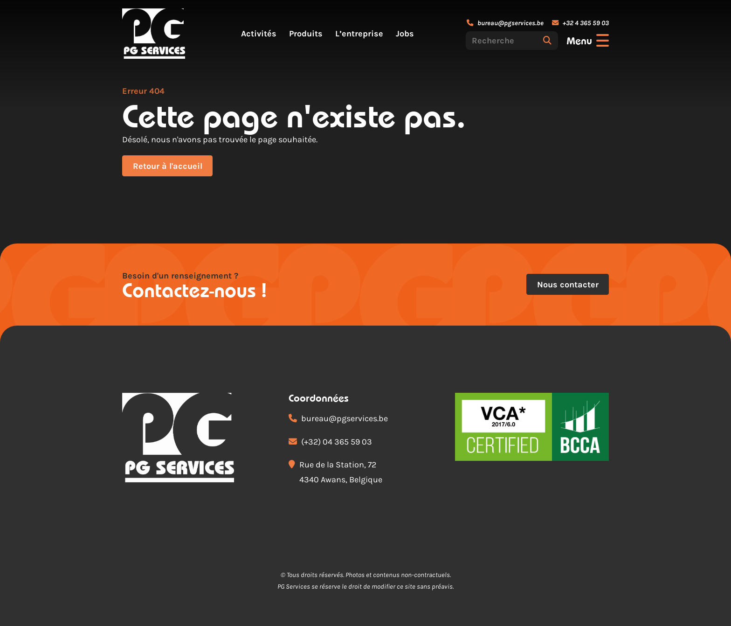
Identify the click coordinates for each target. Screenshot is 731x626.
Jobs (405, 33)
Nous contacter (568, 284)
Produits (306, 33)
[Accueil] (153, 33)
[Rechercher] (547, 40)
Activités (258, 33)
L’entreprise (359, 33)
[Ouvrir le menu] (587, 40)
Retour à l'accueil (167, 166)
